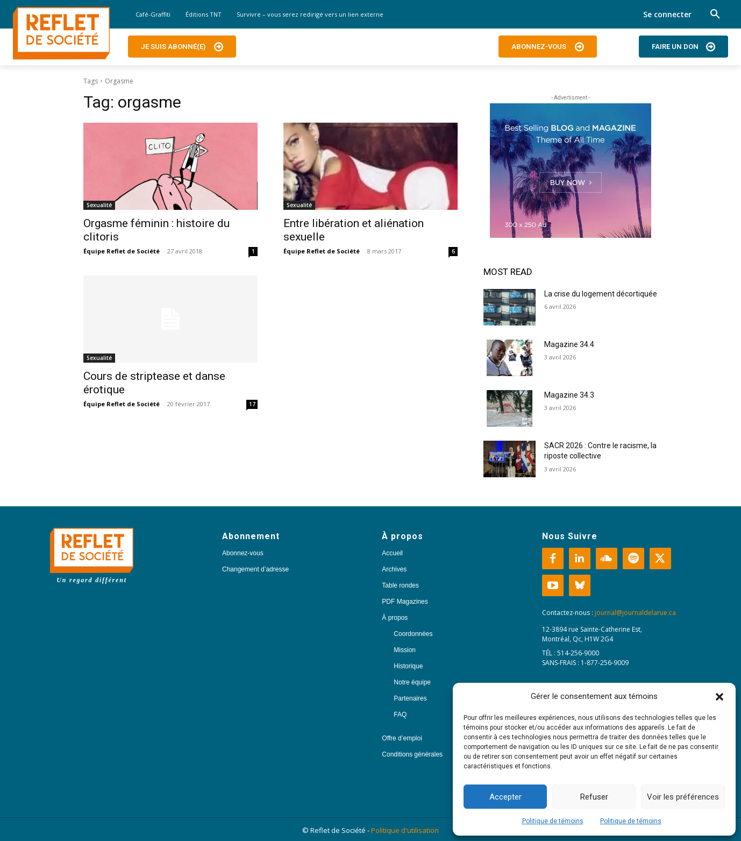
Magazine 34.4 (569, 344)
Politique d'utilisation (405, 830)
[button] (719, 696)
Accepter (505, 797)
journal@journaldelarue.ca (635, 612)
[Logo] (61, 33)
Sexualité (99, 205)
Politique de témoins (552, 821)
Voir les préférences (683, 797)
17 (252, 404)
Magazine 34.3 (569, 395)
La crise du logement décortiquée (600, 293)
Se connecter (667, 14)
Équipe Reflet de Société (121, 251)
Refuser (594, 797)
